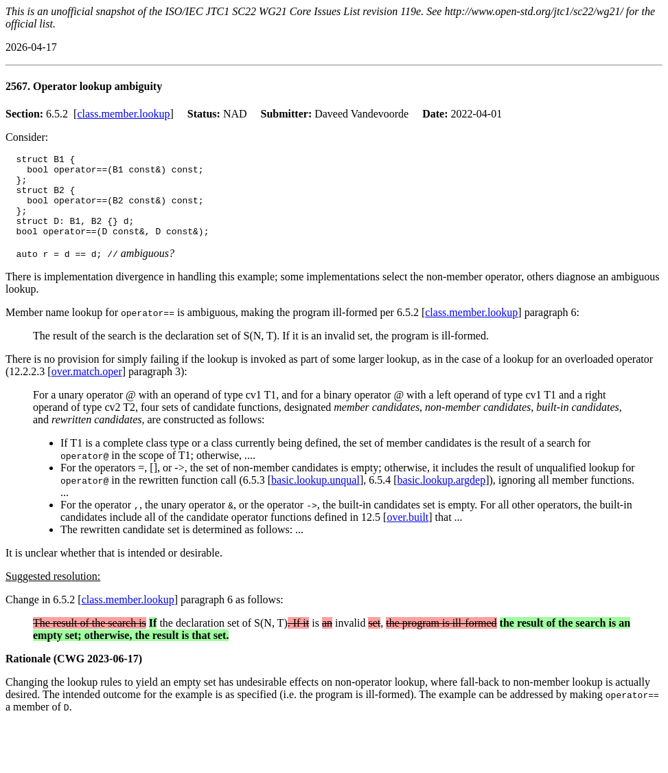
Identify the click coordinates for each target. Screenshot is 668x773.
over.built (407, 535)
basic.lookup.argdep (442, 498)
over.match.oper (86, 390)
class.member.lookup (123, 114)
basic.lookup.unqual (315, 498)
